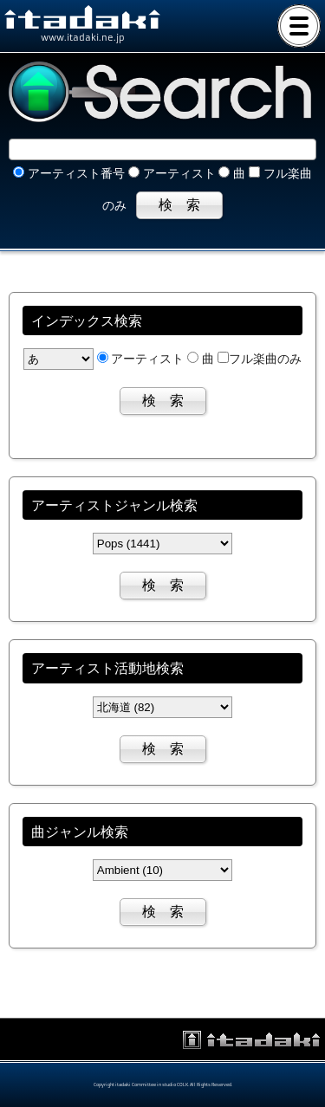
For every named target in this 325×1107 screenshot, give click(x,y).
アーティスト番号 (69, 173)
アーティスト (172, 173)
